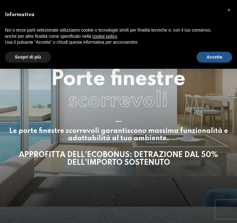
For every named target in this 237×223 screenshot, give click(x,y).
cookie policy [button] (104, 36)
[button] (229, 10)
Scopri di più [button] (28, 57)
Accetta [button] (214, 57)
